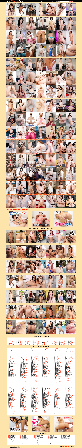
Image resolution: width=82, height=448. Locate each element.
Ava (8, 392)
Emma (21, 402)
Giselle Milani (33, 355)
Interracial (35, 343)
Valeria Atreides (68, 387)
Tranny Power (11, 439)
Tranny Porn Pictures (66, 436)
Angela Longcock (11, 372)
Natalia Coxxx (56, 362)
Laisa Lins (44, 359)
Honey (32, 370)
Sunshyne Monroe (68, 372)
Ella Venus (22, 400)
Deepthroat (27, 339)
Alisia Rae (10, 360)
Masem (43, 397)
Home (28, 1)
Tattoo (69, 337)
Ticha (66, 380)
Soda (66, 365)
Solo (60, 342)
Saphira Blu (67, 350)
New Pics (31, 1)
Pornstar (53, 342)
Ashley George (10, 384)
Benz (9, 409)
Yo (65, 409)
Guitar (32, 361)
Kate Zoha (33, 406)
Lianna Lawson (45, 370)
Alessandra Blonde (11, 355)
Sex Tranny (37, 438)
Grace (32, 357)
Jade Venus (33, 379)
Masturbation (44, 341)
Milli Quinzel (44, 410)
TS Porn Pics (11, 442)
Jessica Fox (33, 392)
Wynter (66, 406)
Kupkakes (44, 357)
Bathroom (9, 342)
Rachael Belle (56, 409)
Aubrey (9, 388)
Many (43, 389)
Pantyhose (53, 339)
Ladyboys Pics (65, 437)
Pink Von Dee (56, 398)
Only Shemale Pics (53, 442)
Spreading (61, 343)
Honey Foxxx (33, 371)
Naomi (55, 357)
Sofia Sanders (67, 367)
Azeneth (9, 396)
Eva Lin (21, 412)
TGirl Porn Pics (52, 439)
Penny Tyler (56, 397)
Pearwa (55, 396)
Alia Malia (10, 358)
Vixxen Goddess (68, 400)
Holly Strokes (33, 369)
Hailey (32, 362)
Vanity (66, 390)
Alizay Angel (10, 361)
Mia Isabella (44, 404)
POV (52, 343)
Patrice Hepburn (57, 392)
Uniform (69, 342)
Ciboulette (21, 373)
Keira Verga (33, 409)
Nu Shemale (52, 441)
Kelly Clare (33, 410)
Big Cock (18, 337)
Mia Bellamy (44, 403)
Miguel (43, 407)
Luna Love (44, 384)
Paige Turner (56, 385)
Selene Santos (67, 357)
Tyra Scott (67, 384)
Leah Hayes (44, 362)
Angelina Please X (11, 374)
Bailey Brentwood (11, 399)
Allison (9, 362)
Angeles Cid (10, 373)
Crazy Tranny (11, 436)
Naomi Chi (56, 358)
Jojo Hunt (33, 396)
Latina (43, 338)
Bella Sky (9, 408)
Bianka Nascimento (11, 410)
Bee (8, 403)
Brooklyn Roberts (23, 350)
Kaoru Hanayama (34, 401)
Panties (53, 338)
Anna (9, 377)
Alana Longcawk (11, 354)
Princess (55, 407)
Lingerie (43, 340)
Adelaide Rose (10, 349)
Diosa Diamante (23, 392)
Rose (55, 411)
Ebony (26, 341)
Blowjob (17, 341)
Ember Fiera (22, 401)
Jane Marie (33, 380)
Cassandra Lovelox (23, 363)
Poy (54, 405)
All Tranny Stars (12, 441)
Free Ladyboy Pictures (66, 435)
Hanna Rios (33, 363)
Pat (54, 391)
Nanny (55, 356)
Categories (41, 1)
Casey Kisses (22, 362)
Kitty (43, 354)
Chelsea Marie (22, 368)
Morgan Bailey (56, 350)
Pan (54, 387)
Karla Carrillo (33, 403)
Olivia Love (56, 384)
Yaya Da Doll (67, 408)
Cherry (21, 369)
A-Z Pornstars (36, 1)
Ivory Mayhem (33, 376)
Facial (26, 342)
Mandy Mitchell (45, 388)
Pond (55, 402)
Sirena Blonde (67, 363)
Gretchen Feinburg (34, 360)
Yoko (66, 410)
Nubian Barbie (56, 381)
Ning (55, 377)
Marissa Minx (44, 396)
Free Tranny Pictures (39, 437)
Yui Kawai (67, 411)
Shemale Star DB (12, 443)
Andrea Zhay (10, 371)
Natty (55, 367)
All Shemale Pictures (66, 438)
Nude (42, 343)
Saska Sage (67, 355)
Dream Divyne (22, 396)
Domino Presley (22, 394)
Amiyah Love (10, 366)
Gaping (34, 339)
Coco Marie (22, 380)
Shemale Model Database (67, 441)
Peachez (55, 395)
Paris (55, 389)
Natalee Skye (56, 361)
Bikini (17, 339)
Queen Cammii (56, 408)
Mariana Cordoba (45, 395)
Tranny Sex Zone (66, 443)
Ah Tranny (23, 440)
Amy (9, 368)
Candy (21, 356)
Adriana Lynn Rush (11, 350)
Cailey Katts (22, 354)
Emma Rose (22, 403)
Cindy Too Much (23, 375)
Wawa (66, 401)
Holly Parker (33, 368)
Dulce (21, 398)
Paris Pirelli (56, 390)
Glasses (34, 340)
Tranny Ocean (37, 440)
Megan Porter (44, 399)
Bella (9, 405)
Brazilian (18, 342)
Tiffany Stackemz (68, 381)
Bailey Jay (10, 400)
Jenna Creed (33, 385)
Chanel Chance (22, 364)
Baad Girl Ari (10, 397)
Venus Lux (67, 393)
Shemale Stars (65, 439)
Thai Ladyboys (65, 442)
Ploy (54, 401)
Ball (8, 401)
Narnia (55, 359)
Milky (43, 408)
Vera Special (67, 394)
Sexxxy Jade (67, 359)
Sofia (66, 366)
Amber (9, 364)
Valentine (66, 386)
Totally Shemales (12, 438)
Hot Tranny (24, 435)
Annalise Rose (10, 379)
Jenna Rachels (33, 387)
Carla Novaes (22, 358)
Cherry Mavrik (22, 370)
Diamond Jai (22, 391)
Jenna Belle (33, 384)
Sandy (66, 349)
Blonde (17, 340)
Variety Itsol (67, 392)
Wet (68, 343)
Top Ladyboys (52, 435)
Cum (25, 337)
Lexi (43, 369)
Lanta (43, 360)
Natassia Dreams (57, 366)
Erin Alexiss (22, 407)
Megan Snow (44, 400)
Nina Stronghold (57, 376)
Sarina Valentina (68, 353)
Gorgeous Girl (33, 356)
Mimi (43, 411)
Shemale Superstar (12, 440)
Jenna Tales (33, 388)
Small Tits (61, 341)
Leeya (43, 364)
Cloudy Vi (21, 378)
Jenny (32, 389)
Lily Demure (44, 376)
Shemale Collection (12, 435)
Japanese (34, 344)
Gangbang (35, 338)
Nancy (55, 355)
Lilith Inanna (44, 373)
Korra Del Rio (44, 355)
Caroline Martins (23, 360)
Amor (9, 367)
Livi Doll (43, 380)
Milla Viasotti (44, 409)
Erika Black (22, 406)
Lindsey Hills (44, 377)
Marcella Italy (44, 391)
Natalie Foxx (56, 363)
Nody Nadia (56, 378)
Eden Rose (22, 399)
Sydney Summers (68, 374)
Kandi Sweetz (33, 400)
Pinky (55, 399)
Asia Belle (10, 385)
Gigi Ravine (33, 353)
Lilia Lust (44, 372)
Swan (66, 373)
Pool (52, 341)
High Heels (35, 342)
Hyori (32, 372)
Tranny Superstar (66, 440)
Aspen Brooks (10, 386)
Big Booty (9, 344)
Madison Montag (45, 385)
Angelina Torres (11, 375)
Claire (21, 376)
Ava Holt (9, 393)
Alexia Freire (10, 357)
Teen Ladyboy (52, 440)
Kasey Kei (32, 405)
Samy (66, 348)
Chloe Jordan (22, 371)
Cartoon (21, 361)
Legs (42, 339)
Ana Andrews (10, 370)
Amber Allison (10, 365)
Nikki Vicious (56, 374)
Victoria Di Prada (68, 395)
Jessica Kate (33, 393)
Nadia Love (56, 353)
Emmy (21, 404)
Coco (21, 379)
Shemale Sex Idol (25, 441)
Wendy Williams (68, 402)
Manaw (43, 387)
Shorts (60, 338)
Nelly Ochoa (56, 368)
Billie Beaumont (11, 411)
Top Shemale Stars (53, 443)
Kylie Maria (44, 358)
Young (69, 344)
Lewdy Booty (44, 368)
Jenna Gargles (33, 386)
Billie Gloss (10, 412)
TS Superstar (37, 442)
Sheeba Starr (67, 361)
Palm (55, 386)
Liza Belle (44, 381)
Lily (43, 375)
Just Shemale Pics (16, 447)
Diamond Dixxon (23, 390)
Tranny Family (24, 437)
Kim (43, 350)
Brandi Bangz (22, 348)
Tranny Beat (24, 436)
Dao (20, 388)
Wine (66, 405)
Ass (8, 339)
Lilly (43, 374)
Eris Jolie (21, 408)
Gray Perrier (33, 359)
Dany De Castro (22, 387)
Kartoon (32, 404)
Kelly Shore (33, 411)
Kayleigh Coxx (33, 408)
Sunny (66, 371)
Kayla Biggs (33, 407)
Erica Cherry (22, 405)
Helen (32, 365)
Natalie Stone (56, 365)
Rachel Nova (56, 410)
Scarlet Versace (68, 356)
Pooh (55, 403)
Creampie (18, 344)
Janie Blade (33, 381)
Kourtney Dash (45, 356)
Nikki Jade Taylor (57, 372)
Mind (43, 412)
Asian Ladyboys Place (25, 439)
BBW (9, 343)
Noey (55, 379)
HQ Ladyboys (37, 436)
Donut (21, 395)
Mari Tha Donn (45, 393)
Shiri (66, 362)
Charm (21, 367)
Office (43, 344)
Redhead (53, 344)
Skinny (60, 339)
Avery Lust (10, 395)
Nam (55, 354)
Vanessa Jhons (67, 388)
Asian (9, 338)
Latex (43, 337)
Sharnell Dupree (68, 360)
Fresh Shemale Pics (38, 441)
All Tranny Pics (12, 437)
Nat (54, 360)
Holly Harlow (33, 367)
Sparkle (66, 369)
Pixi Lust (55, 400)
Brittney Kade (22, 349)
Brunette (18, 343)
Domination (27, 340)
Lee (43, 363)
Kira (43, 353)
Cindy (21, 374)
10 (27, 209)
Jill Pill (32, 395)
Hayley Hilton (33, 364)
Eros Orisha (22, 409)
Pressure (55, 406)
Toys (69, 340)
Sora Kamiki (67, 368)
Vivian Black (67, 399)
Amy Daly (9, 369)
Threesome (70, 339)
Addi (9, 348)
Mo (54, 349)
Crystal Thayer (22, 381)
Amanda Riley (10, 363)
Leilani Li (44, 365)
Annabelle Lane (11, 378)
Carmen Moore (22, 359)
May (43, 398)
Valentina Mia (67, 385)
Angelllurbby (10, 376)
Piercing (53, 340)
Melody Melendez (45, 402)
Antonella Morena (11, 380)
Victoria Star (67, 397)
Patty (55, 393)
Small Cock (61, 340)
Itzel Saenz (33, 374)
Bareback (9, 341)
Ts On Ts (69, 341)
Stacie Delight (67, 370)
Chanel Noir (22, 365)
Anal (9, 337)
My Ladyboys (52, 438)
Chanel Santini (22, 366)
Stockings (61, 344)
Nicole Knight (56, 369)
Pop (54, 404)
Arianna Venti (10, 381)
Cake (21, 355)
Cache (21, 353)
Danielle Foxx (22, 385)
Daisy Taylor (22, 384)
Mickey (43, 406)
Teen (69, 338)
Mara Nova (44, 390)
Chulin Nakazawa (23, 372)
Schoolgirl (61, 337)
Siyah (66, 364)
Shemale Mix (52, 436)
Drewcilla (21, 397)
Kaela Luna (33, 398)
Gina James (33, 354)
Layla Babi (44, 361)
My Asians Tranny (25, 443)
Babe (9, 340)
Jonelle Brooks (33, 397)
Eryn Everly (22, 410)
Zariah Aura (67, 412)
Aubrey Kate (10, 389)
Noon (55, 380)
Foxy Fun (33, 350)
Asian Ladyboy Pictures (39, 435)
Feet (25, 343)
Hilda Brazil (33, 366)
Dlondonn (21, 393)
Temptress (67, 377)
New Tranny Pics (25, 438)
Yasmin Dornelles (68, 407)
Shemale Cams (46, 1)
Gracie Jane (33, 358)
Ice (31, 373)
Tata (66, 376)
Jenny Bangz (33, 390)
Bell (8, 404)
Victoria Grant (67, 396)
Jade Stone (33, 378)
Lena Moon (44, 367)
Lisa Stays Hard (45, 379)
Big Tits (17, 338)
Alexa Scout (10, 356)
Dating (51, 1)
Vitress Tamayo (68, 398)
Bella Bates (10, 406)
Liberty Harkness (45, 371)
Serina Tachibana (68, 358)
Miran (55, 348)
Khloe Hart (44, 348)
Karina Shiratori (34, 402)
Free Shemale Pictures (39, 439)
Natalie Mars (56, 364)
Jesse (32, 391)
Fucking (34, 337)
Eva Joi (21, 411)
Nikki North (56, 373)
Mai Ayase (44, 386)
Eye (31, 348)
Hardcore (34, 341)
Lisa (43, 378)
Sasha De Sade (67, 354)
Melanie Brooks (45, 401)
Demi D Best (22, 389)
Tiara (66, 378)
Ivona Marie (33, 375)
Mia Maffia (44, 405)
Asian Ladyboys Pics (53, 437)
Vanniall (66, 391)
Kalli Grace (33, 399)
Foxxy (32, 349)
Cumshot (26, 338)
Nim (54, 375)
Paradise (55, 388)
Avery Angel (10, 394)
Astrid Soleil (10, 387)
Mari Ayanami (44, 392)
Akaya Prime (10, 353)
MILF (43, 342)
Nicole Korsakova (57, 370)
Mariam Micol (44, 394)
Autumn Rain (10, 391)
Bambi (9, 402)
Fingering (26, 344)
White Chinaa (67, 403)
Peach (55, 394)
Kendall (32, 412)
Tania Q (66, 375)
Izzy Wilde (33, 377)
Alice (9, 359)
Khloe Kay (44, 349)
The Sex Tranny (24, 442)
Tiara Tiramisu (67, 379)
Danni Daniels (22, 386)
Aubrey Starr (10, 390)
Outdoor (53, 337)
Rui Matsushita (56, 412)
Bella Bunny (10, 407)
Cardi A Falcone (23, 357)
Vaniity (66, 389)
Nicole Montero (56, 371)
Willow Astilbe (67, 404)
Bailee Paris (10, 398)
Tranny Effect (37, 443)
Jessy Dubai (33, 394)
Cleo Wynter (22, 377)
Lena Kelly (44, 366)
